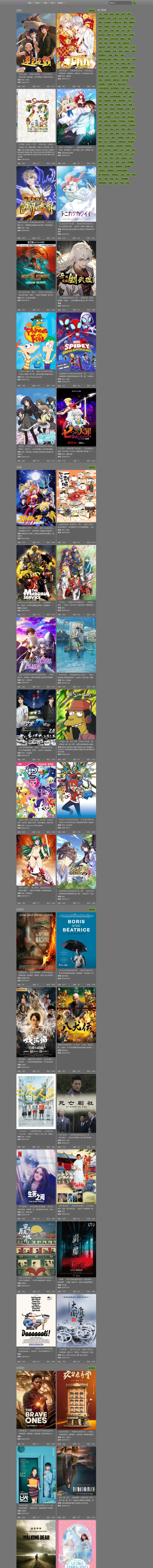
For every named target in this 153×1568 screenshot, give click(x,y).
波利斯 (118, 105)
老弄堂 (115, 150)
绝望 (117, 162)
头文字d (114, 76)
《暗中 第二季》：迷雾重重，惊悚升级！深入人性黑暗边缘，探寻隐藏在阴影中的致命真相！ (94, 1497)
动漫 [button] (30, 3)
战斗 (105, 68)
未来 (114, 92)
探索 (127, 109)
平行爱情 (113, 121)
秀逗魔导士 (102, 55)
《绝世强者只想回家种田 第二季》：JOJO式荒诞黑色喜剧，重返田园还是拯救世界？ (90, 891)
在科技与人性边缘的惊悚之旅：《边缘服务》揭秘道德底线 (40, 602)
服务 (100, 63)
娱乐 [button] (53, 3)
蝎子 (129, 31)
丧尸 (126, 154)
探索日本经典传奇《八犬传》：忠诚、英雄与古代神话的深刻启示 (83, 1045)
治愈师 (133, 68)
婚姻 (100, 162)
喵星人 (116, 59)
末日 (100, 158)
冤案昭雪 (119, 166)
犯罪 (123, 14)
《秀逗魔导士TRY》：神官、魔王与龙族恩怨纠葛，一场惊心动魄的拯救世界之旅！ (49, 528)
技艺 (105, 109)
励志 (105, 72)
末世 (128, 175)
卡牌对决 (102, 92)
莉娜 (133, 51)
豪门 (117, 179)
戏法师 (112, 109)
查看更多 (92, 10)
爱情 (127, 76)
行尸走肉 (119, 154)
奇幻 (130, 26)
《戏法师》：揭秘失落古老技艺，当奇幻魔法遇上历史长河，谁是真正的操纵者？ (49, 1059)
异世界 (106, 26)
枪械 (123, 63)
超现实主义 (131, 133)
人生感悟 (107, 117)
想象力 (123, 39)
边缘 (133, 59)
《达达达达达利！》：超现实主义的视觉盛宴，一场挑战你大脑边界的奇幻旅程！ (49, 1348)
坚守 (100, 129)
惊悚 (117, 14)
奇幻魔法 (120, 109)
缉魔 (100, 133)
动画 (126, 18)
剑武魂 (131, 35)
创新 (100, 142)
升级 (100, 26)
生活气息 (107, 150)
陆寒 (125, 35)
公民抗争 (102, 170)
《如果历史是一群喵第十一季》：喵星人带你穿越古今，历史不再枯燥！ (86, 524)
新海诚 (101, 76)
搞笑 (105, 43)
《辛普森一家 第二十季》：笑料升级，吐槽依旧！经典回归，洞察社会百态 (46, 144)
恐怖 (19, 10)
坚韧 (129, 14)
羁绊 (111, 68)
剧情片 (20, 909)
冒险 (129, 39)
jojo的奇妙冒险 (115, 96)
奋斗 (105, 142)
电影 (111, 63)
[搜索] (120, 3)
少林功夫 (124, 125)
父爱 (114, 18)
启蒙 (122, 55)
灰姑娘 (124, 158)
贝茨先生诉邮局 (121, 170)
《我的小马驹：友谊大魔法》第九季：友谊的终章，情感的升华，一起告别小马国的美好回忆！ (54, 820)
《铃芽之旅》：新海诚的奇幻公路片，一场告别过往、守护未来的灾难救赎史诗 (88, 674)
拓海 (121, 76)
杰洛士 (127, 51)
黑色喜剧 (107, 100)
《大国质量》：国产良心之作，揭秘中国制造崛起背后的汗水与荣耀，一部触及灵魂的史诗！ (94, 1349)
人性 (100, 14)
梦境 (120, 92)
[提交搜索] (134, 3)
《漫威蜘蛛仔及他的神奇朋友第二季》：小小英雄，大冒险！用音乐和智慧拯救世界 (90, 373)
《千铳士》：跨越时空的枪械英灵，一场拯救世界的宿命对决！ (82, 602)
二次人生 (116, 117)
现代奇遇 (107, 125)
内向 (122, 150)
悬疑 (111, 14)
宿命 (114, 51)
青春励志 (115, 175)
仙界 (124, 26)
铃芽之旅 (113, 72)
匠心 (133, 137)
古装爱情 (131, 121)
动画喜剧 (107, 80)
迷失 (124, 105)
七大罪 (133, 47)
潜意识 (133, 92)
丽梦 (126, 92)
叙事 (130, 105)
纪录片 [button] (38, 3)
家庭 (100, 22)
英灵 (129, 63)
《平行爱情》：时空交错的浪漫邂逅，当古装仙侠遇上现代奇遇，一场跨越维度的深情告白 (52, 1206)
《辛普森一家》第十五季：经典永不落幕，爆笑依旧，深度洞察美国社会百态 (87, 741)
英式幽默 (130, 162)
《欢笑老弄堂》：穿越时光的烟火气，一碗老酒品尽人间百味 (81, 1431)
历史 (128, 59)
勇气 (111, 158)
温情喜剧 (119, 146)
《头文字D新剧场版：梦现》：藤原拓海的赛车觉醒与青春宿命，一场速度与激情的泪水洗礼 (53, 747)
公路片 (121, 72)
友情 (122, 175)
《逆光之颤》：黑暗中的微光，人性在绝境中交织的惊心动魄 (41, 74)
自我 (126, 47)
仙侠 (19, 467)
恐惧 (109, 47)
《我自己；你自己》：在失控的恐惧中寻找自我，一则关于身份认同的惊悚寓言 (48, 446)
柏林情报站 (102, 183)
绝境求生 (113, 142)
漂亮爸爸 (102, 18)
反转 (116, 183)
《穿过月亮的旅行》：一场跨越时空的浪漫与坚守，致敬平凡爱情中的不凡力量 (48, 1277)
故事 (105, 31)
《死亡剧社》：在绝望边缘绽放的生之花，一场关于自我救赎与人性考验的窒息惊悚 (90, 1135)
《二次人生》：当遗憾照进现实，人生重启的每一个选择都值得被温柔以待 (46, 1131)
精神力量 (122, 142)
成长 (100, 31)
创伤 (111, 105)
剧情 (105, 14)
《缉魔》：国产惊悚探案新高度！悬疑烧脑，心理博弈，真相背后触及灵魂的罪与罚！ (91, 1279)
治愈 (127, 150)
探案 (129, 129)
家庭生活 (116, 80)
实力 (117, 68)
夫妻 (105, 129)
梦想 (117, 158)
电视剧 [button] (61, 3)
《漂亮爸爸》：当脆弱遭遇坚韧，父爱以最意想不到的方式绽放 (82, 70)
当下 (129, 113)
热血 (105, 39)
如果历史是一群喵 (105, 59)
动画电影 (107, 51)
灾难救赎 (129, 72)
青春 (120, 51)
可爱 (111, 31)
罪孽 (114, 100)
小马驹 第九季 (103, 88)
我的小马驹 (121, 84)
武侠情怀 (132, 125)
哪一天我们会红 (104, 175)
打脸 (113, 26)
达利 (123, 133)
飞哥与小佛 (114, 39)
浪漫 (100, 125)
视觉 (113, 137)
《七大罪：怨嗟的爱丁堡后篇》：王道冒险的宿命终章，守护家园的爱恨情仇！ (88, 448)
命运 (100, 179)
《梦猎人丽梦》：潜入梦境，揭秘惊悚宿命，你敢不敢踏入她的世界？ (44, 887)
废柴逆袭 (125, 68)
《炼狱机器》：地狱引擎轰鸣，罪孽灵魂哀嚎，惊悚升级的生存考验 (43, 972)
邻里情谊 (128, 146)
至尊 (119, 26)
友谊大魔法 (115, 88)
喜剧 (132, 18)
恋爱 (117, 31)
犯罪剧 (20, 1368)
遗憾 (100, 117)
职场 (133, 150)
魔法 (116, 55)
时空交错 (122, 121)
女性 (100, 109)
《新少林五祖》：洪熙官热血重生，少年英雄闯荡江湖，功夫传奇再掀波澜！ (87, 1206)
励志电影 (102, 146)
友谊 (122, 88)
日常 (123, 31)
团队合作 (126, 43)
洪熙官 (115, 125)
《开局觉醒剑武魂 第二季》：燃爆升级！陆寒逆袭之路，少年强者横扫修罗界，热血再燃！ (93, 298)
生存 (105, 158)
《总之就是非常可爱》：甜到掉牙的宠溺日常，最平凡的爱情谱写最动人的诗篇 (88, 223)
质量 (127, 137)
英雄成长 (110, 146)
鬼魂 (123, 162)
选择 (123, 117)
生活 (120, 18)
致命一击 (110, 35)
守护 (100, 68)
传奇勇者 (131, 142)
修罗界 (118, 35)
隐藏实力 (132, 22)
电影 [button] (46, 3)
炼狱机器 (122, 100)
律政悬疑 (110, 170)
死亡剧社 (131, 117)
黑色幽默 (125, 179)
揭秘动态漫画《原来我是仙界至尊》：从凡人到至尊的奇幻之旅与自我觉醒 (46, 222)
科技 (117, 63)
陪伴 (100, 166)
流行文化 (125, 80)
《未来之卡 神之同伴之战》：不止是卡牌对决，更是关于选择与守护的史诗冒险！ (89, 819)
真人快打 (102, 35)
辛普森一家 (117, 22)
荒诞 (100, 100)
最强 (125, 22)
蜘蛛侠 (112, 43)
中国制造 (120, 137)
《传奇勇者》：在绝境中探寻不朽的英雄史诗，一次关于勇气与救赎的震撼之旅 (48, 1431)
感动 (111, 129)
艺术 (107, 137)
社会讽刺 (107, 22)
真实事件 (128, 166)
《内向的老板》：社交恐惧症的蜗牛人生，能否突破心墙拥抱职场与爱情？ (46, 1505)
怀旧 (100, 150)
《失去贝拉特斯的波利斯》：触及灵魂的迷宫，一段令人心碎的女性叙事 (86, 970)
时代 (117, 129)
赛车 (132, 76)
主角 (105, 63)
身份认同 (102, 47)
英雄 (123, 113)
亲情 (109, 18)
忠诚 (105, 113)
